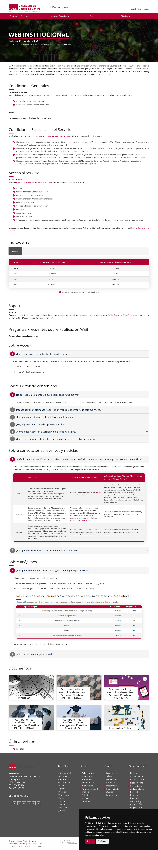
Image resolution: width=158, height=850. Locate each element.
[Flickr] (38, 803)
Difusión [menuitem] (124, 16)
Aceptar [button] (90, 841)
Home (15, 44)
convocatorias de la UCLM (80, 520)
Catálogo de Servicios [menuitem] (19, 16)
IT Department (59, 7)
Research (110, 782)
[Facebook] (14, 803)
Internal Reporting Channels (135, 795)
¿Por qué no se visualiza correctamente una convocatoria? (47, 550)
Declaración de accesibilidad (20, 846)
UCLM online (88, 782)
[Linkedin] (24, 803)
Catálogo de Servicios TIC (29, 44)
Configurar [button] (102, 841)
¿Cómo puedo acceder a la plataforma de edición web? (45, 353)
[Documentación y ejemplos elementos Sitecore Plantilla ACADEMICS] (127, 687)
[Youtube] (34, 803)
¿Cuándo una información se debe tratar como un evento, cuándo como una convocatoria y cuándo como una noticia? (79, 459)
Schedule (86, 795)
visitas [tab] (15, 251)
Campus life (87, 785)
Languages (111, 795)
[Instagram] (29, 803)
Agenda (61, 788)
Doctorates (111, 785)
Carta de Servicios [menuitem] (59, 16)
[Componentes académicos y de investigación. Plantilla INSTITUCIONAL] (31, 717)
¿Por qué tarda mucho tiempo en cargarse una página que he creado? (53, 570)
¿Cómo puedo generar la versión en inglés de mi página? (46, 431)
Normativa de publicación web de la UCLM (34, 182)
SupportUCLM (20, 795)
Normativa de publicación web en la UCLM (61, 95)
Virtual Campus (137, 776)
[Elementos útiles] (127, 717)
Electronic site (136, 782)
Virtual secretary (138, 779)
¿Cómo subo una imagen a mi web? (35, 654)
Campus (62, 779)
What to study (88, 773)
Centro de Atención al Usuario (126, 315)
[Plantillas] (31, 687)
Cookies (22, 843)
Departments (112, 779)
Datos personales (35, 843)
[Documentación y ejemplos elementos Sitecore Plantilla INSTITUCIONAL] (79, 687)
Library (133, 773)
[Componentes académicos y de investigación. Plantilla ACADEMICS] (79, 717)
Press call (62, 792)
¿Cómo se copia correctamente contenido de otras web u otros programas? (56, 438)
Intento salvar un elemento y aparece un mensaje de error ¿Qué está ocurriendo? (59, 409)
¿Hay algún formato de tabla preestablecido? (40, 424)
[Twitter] (19, 803)
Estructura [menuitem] (94, 16)
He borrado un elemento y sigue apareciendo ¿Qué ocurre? (47, 394)
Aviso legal (13, 843)
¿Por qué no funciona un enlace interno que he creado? (45, 417)
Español (133, 9)
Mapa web (37, 846)
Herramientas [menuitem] (143, 9)
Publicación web (48, 44)
